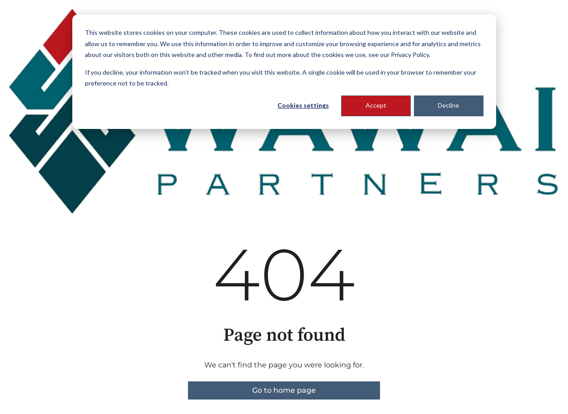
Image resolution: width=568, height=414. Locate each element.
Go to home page (284, 390)
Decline (448, 105)
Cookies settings (303, 105)
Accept (376, 105)
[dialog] (284, 71)
